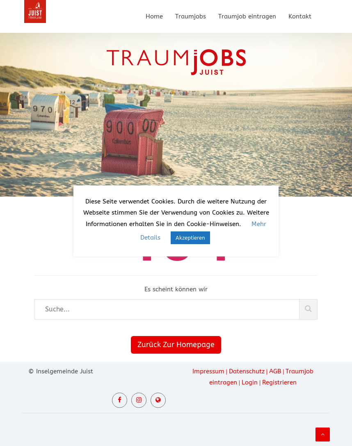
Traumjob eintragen (247, 16)
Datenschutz (247, 371)
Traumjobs (190, 16)
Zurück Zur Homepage (176, 344)
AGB (275, 371)
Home (154, 16)
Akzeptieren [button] (190, 238)
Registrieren (279, 382)
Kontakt (299, 16)
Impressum (208, 371)
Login (250, 382)
